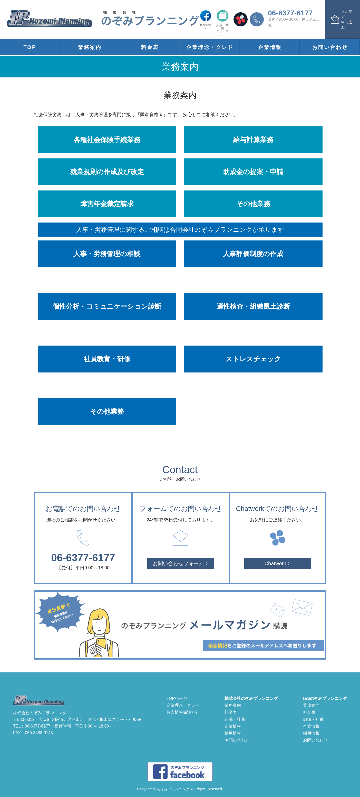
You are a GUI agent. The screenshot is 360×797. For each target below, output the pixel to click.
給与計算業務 (253, 140)
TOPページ (177, 698)
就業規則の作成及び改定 (107, 172)
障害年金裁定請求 (107, 204)
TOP (30, 47)
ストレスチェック (253, 359)
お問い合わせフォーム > (180, 563)
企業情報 (270, 47)
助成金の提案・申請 (253, 172)
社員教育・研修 (107, 359)
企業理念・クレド (209, 47)
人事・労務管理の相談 (106, 254)
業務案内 (90, 47)
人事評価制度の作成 (253, 254)
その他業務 (253, 204)
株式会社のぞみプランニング (251, 698)
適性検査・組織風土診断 (253, 306)
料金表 (150, 47)
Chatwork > (278, 563)
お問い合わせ (330, 47)
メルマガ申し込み (346, 19)
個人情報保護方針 (183, 712)
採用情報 (233, 733)
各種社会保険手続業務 (107, 140)
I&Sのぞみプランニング (325, 698)
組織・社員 (235, 719)
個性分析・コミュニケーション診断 (107, 306)
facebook (205, 20)
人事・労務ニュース (222, 21)
